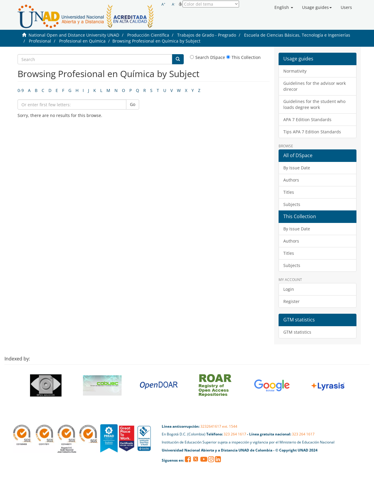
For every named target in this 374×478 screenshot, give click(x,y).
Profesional (40, 41)
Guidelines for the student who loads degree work (314, 104)
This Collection (243, 57)
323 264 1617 (235, 434)
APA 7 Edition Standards (307, 119)
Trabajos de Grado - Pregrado (206, 35)
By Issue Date (296, 168)
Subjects (291, 204)
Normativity (295, 71)
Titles (288, 192)
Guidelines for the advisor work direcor (314, 86)
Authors (291, 180)
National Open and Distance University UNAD (74, 35)
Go (132, 104)
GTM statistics (297, 332)
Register (291, 301)
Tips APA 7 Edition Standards (312, 132)
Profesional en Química (82, 41)
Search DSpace (207, 57)
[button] (284, 7)
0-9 (21, 90)
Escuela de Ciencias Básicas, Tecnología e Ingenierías (297, 35)
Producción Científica (148, 35)
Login (288, 289)
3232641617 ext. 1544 (218, 426)
